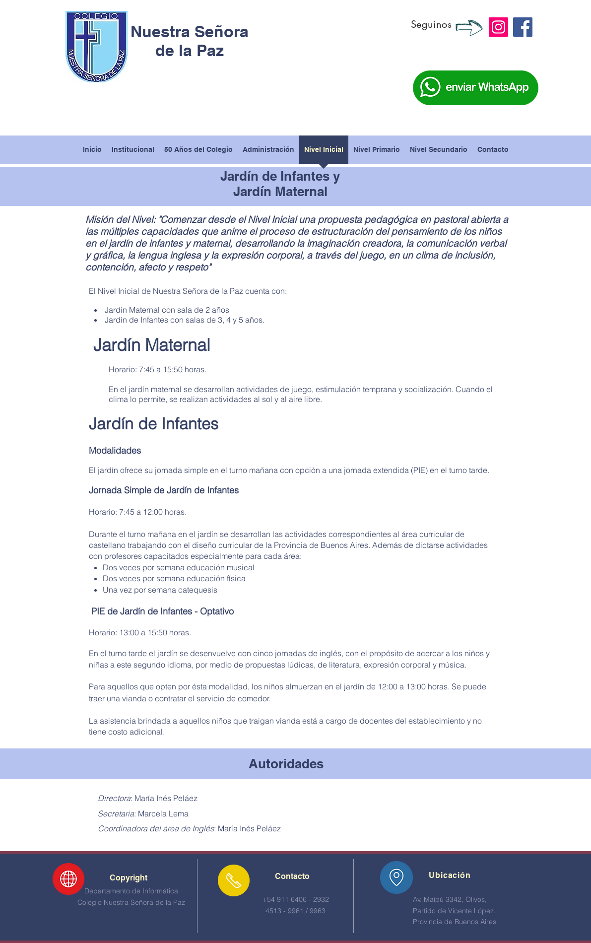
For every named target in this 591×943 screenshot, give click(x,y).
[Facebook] (522, 27)
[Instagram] (498, 27)
